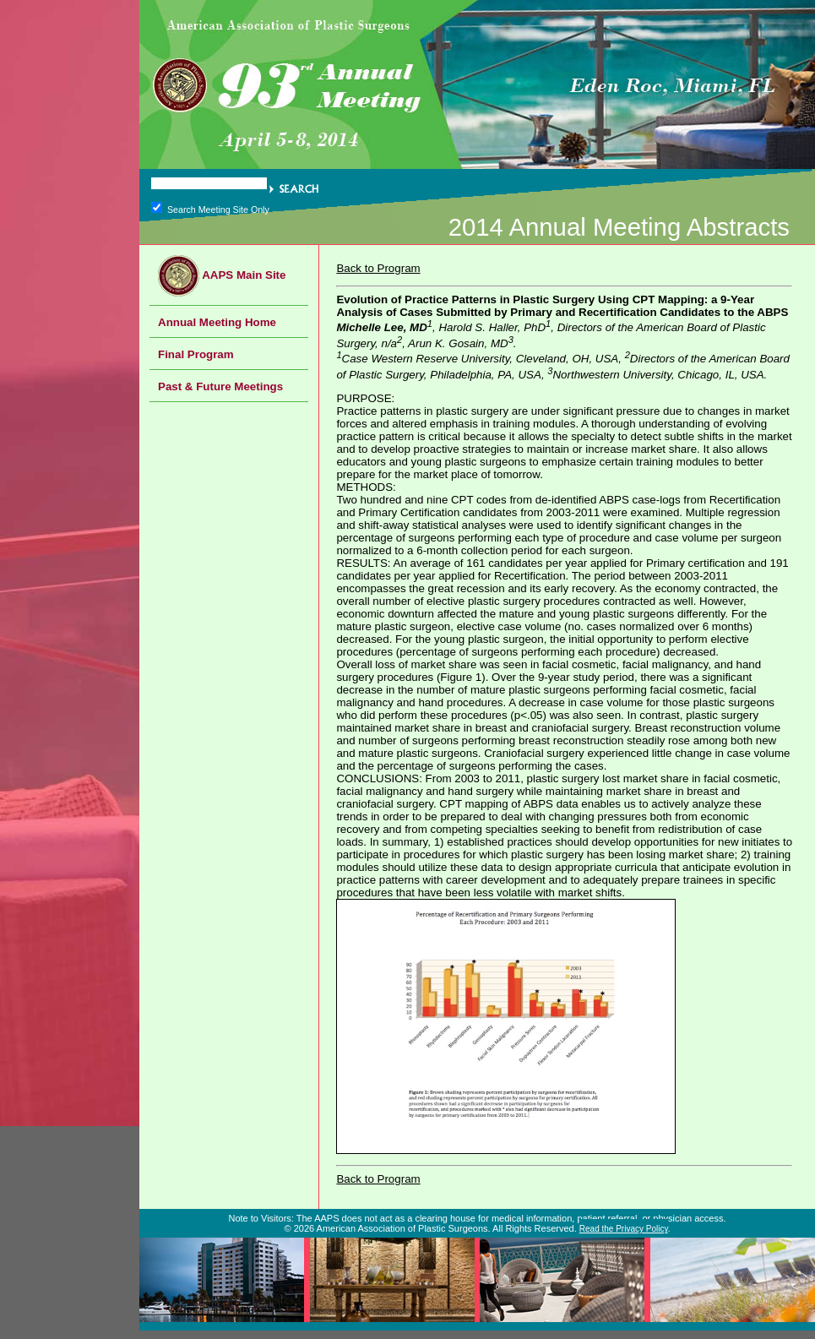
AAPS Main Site (221, 275)
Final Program (196, 354)
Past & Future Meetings (220, 386)
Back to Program (378, 268)
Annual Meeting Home (217, 322)
